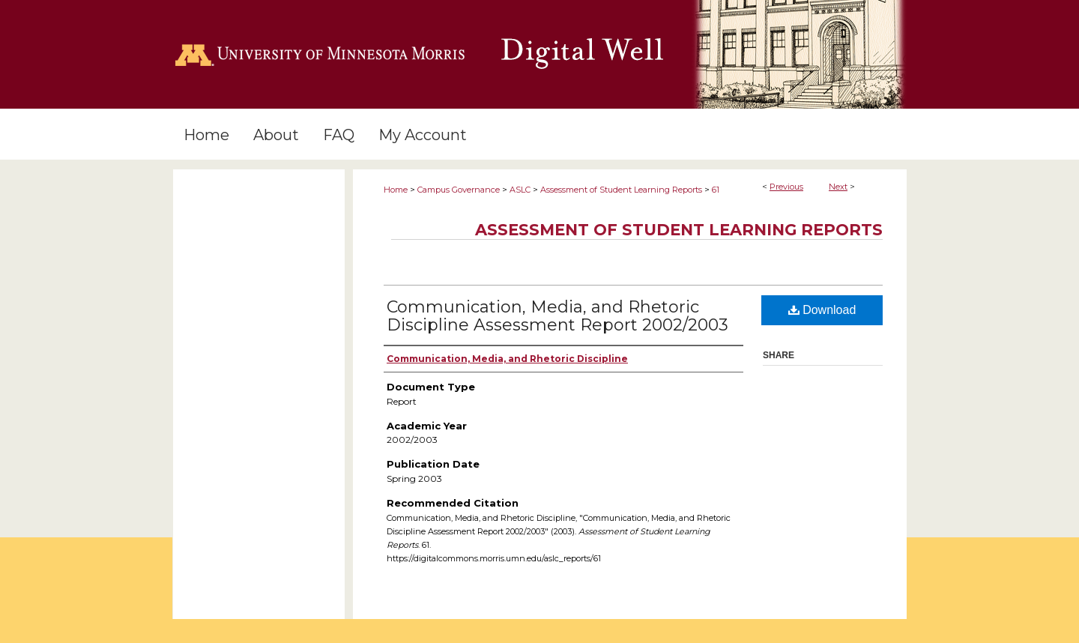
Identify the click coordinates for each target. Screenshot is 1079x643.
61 (715, 189)
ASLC (520, 189)
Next (838, 186)
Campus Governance (458, 189)
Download (822, 310)
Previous (786, 186)
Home (396, 189)
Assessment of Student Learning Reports (621, 189)
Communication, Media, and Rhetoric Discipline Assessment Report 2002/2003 (557, 316)
